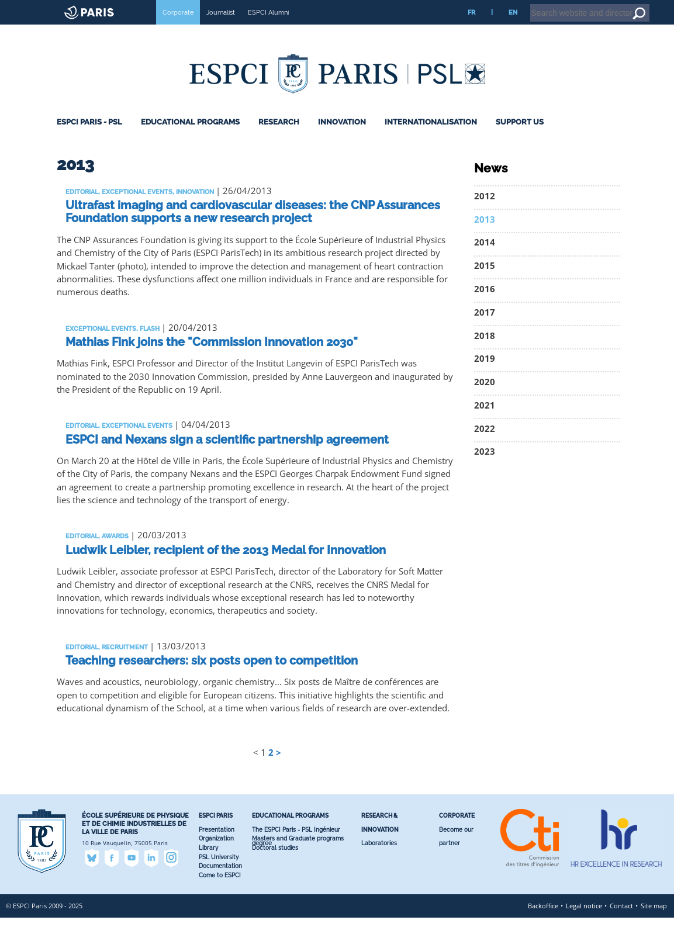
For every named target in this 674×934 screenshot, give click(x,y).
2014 (484, 258)
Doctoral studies (275, 864)
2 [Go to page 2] (271, 769)
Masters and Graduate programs (298, 855)
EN (513, 29)
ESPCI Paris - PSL (89, 138)
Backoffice (543, 922)
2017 (484, 329)
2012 (484, 212)
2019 (484, 375)
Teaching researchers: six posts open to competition (211, 677)
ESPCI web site (39, 8)
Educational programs (190, 138)
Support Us (520, 138)
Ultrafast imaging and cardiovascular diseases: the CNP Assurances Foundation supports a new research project (252, 228)
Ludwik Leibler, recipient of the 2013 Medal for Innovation (225, 566)
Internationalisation (431, 138)
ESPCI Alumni (268, 29)
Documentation (220, 882)
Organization (216, 855)
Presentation (216, 846)
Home (600, 5)
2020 (484, 398)
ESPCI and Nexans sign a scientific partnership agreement (227, 456)
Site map (654, 922)
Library (208, 864)
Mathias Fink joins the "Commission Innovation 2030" (211, 358)
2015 (484, 282)
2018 (484, 352)
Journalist (220, 29)
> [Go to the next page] (278, 769)
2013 (484, 236)
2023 (484, 468)
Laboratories (379, 859)
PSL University (219, 873)
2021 (484, 422)
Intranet (571, 5)
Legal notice (584, 922)
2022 (484, 445)
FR (471, 29)
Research (278, 138)
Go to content (634, 5)
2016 (484, 305)
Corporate (178, 29)
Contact (621, 922)
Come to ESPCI (220, 891)
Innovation (342, 138)
